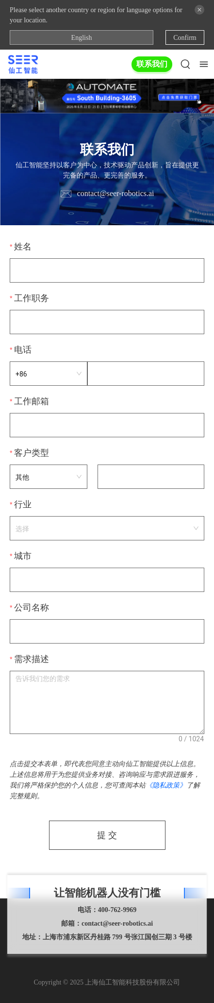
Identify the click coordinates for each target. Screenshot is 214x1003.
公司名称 (31, 607)
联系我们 (151, 64)
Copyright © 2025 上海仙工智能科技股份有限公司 (107, 982)
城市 (23, 556)
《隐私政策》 (166, 785)
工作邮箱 (31, 401)
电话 (23, 350)
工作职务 (31, 298)
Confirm (184, 37)
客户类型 (31, 453)
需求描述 (31, 659)
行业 (23, 504)
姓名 (23, 246)
